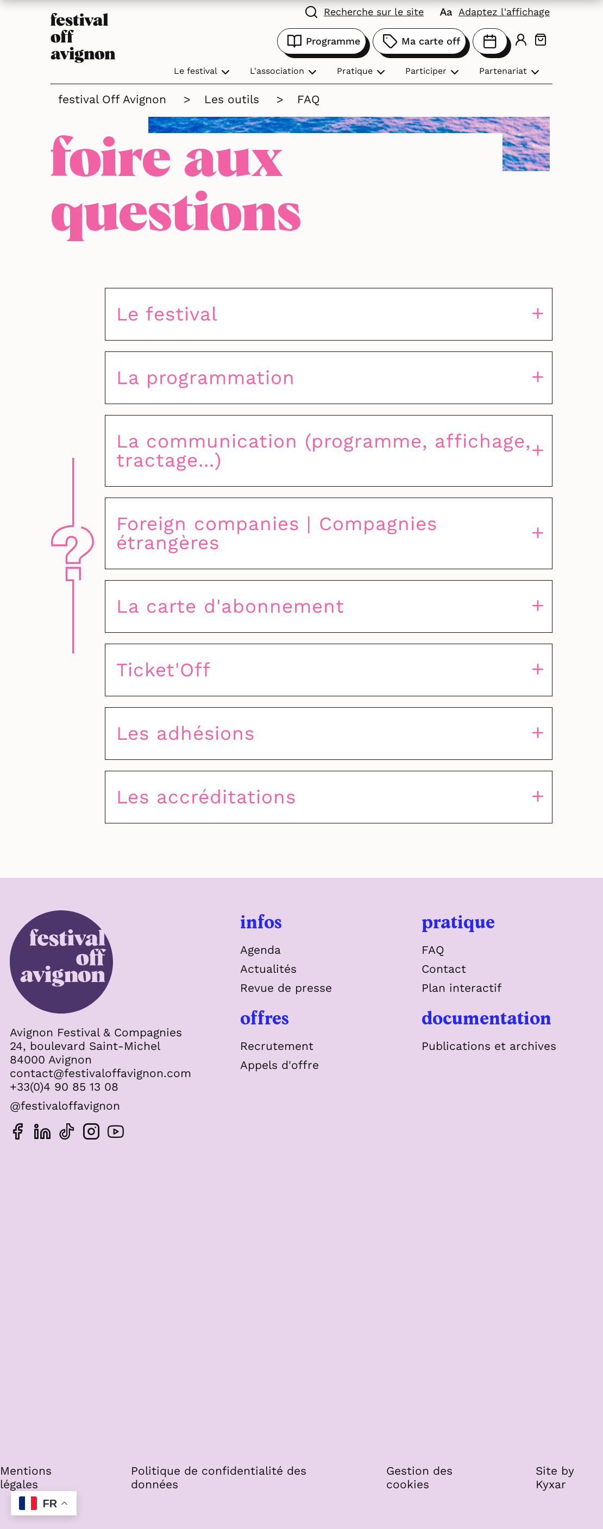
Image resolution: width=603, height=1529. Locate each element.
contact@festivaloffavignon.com (100, 1073)
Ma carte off (419, 41)
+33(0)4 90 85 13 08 (64, 1086)
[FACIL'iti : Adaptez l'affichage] (495, 11)
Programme (321, 41)
